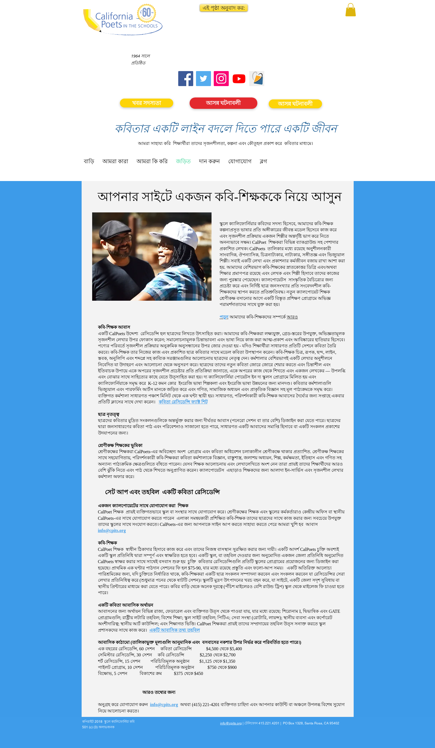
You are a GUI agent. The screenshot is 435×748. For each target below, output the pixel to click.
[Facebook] (185, 78)
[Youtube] (239, 78)
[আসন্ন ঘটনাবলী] (223, 103)
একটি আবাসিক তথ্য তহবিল (174, 630)
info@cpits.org (112, 530)
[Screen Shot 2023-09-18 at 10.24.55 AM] (256, 78)
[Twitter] (203, 78)
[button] (224, 7)
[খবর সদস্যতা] (146, 103)
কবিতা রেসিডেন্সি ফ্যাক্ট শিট (183, 402)
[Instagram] (221, 78)
